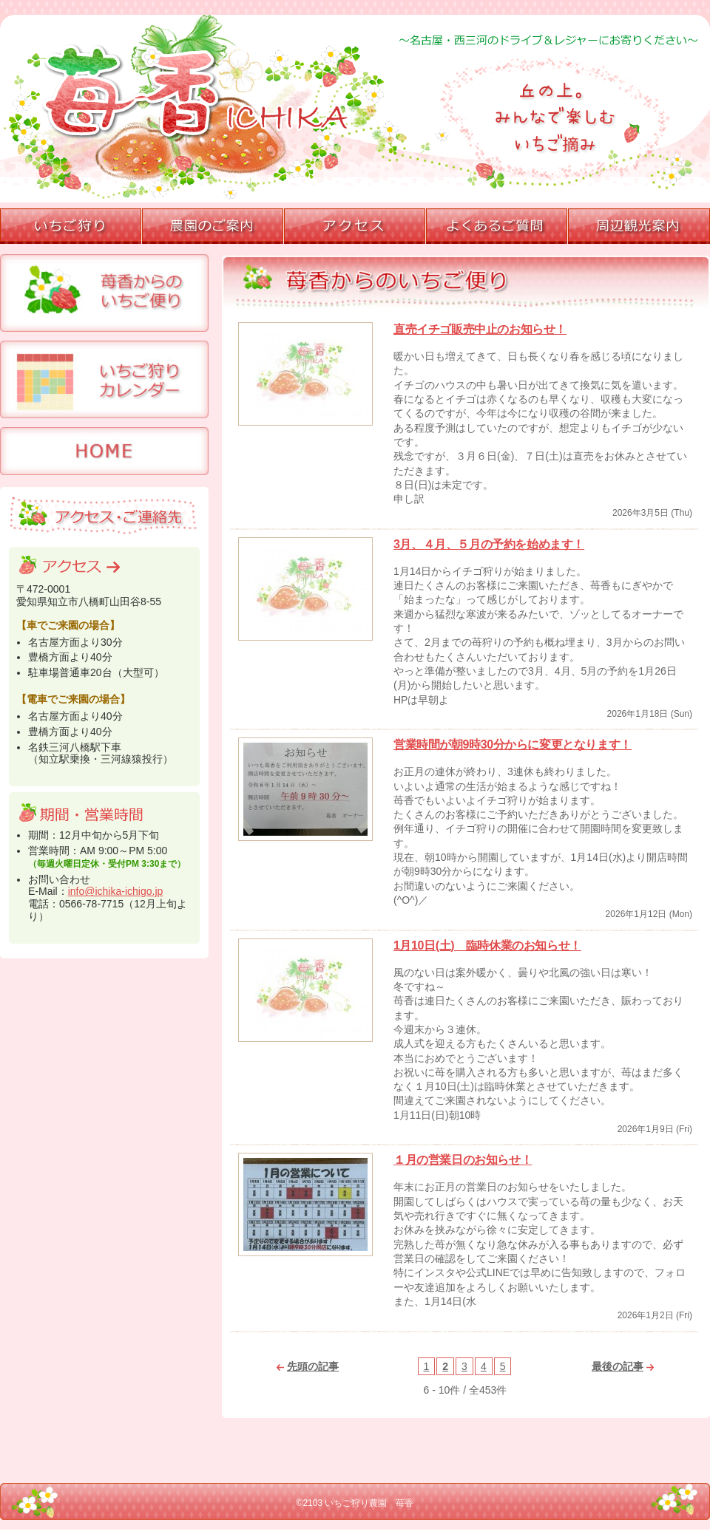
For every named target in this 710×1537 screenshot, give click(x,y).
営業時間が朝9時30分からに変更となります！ (512, 744)
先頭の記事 (308, 1366)
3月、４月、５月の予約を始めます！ (488, 544)
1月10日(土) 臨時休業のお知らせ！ (487, 945)
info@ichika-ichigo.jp (115, 891)
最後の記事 (623, 1366)
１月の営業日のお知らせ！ (462, 1159)
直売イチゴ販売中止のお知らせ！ (480, 329)
